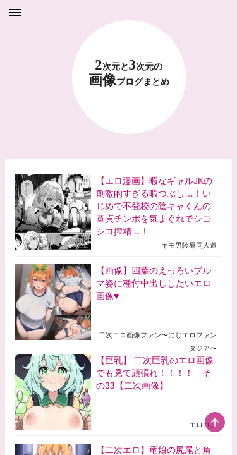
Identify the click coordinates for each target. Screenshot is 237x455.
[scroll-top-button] (215, 422)
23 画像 (128, 73)
